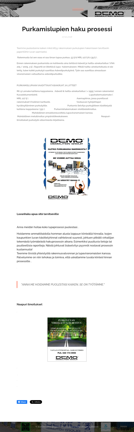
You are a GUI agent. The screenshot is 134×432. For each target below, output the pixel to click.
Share (22, 402)
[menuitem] (47, 8)
